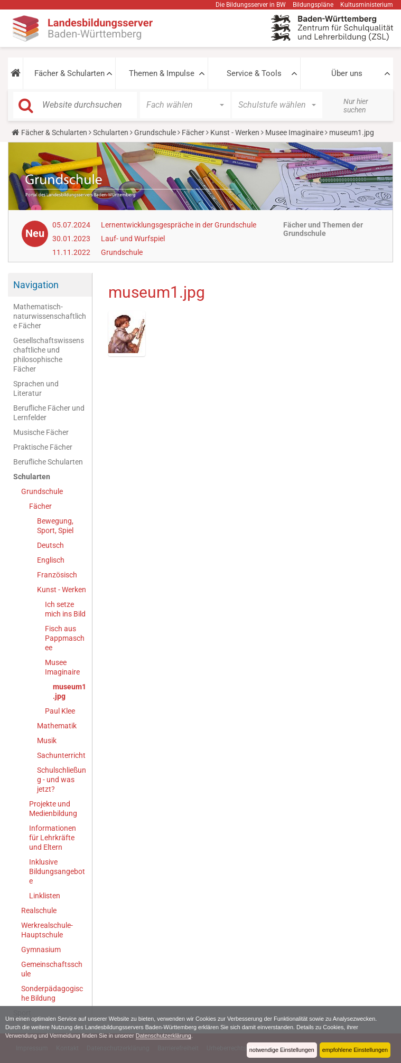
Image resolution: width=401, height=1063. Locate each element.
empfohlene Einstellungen (355, 1050)
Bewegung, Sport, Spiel (55, 526)
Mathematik (57, 726)
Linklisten (44, 895)
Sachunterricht (61, 755)
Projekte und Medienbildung (53, 809)
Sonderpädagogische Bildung (52, 993)
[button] (15, 73)
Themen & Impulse (161, 73)
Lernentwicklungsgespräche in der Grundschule (178, 225)
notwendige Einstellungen (281, 1050)
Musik (47, 740)
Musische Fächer (41, 432)
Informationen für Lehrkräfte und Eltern (52, 837)
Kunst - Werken (234, 132)
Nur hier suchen (355, 105)
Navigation (36, 284)
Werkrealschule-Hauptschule (47, 930)
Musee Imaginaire (294, 132)
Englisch (50, 560)
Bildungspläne (313, 4)
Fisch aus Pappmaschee (65, 638)
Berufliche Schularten (48, 462)
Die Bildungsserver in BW (251, 4)
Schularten (110, 132)
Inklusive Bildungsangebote (57, 871)
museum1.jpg (69, 691)
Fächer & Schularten (69, 73)
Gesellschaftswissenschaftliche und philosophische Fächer (48, 354)
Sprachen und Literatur (36, 388)
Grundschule (155, 132)
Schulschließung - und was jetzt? (61, 779)
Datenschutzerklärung (163, 1035)
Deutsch (50, 545)
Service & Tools (254, 73)
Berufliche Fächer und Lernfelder (49, 413)
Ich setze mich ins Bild (65, 609)
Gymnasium (41, 949)
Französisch (57, 575)
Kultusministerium (366, 4)
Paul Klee (60, 711)
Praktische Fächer (42, 447)
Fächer (193, 132)
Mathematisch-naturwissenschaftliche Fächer (49, 316)
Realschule (39, 910)
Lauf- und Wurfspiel (133, 238)
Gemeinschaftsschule (51, 969)
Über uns (346, 73)
